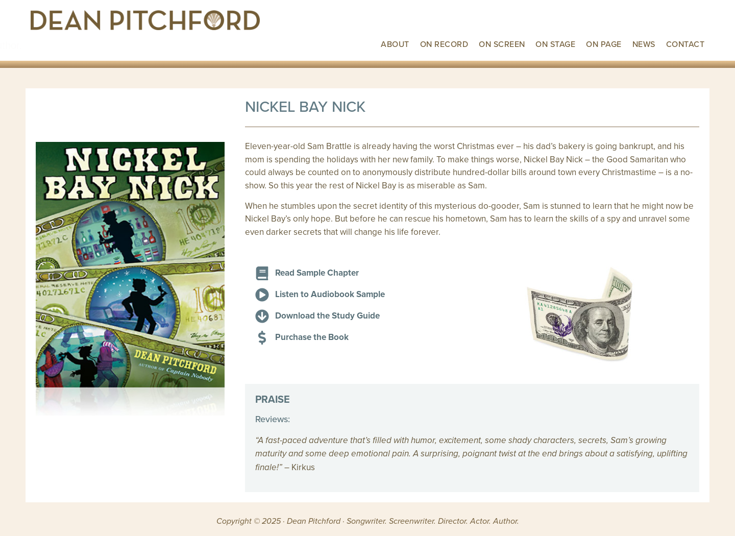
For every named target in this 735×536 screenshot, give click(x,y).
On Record (444, 44)
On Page (603, 44)
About (395, 44)
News (643, 44)
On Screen (502, 44)
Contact (685, 44)
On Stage (555, 44)
